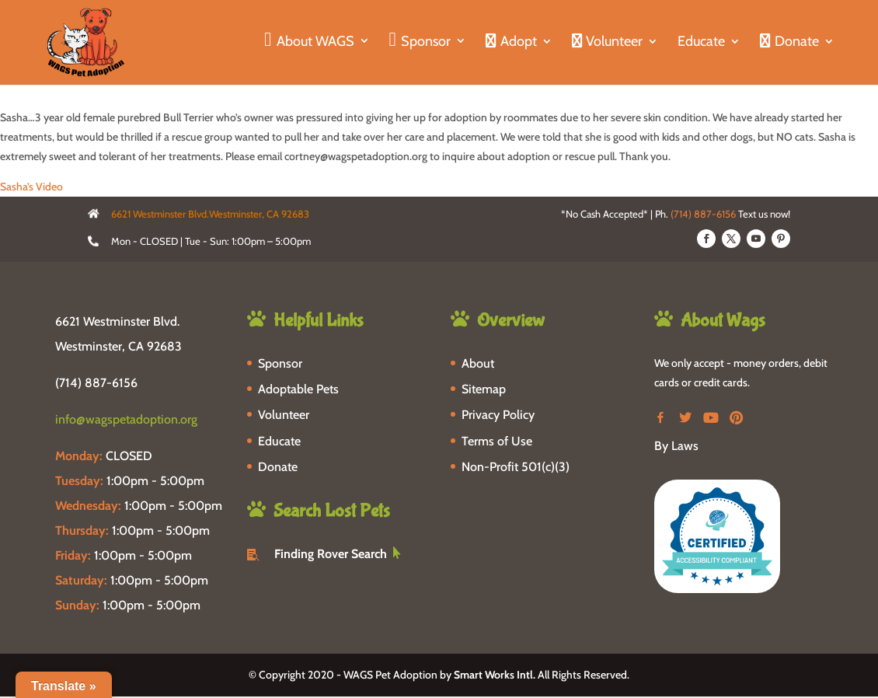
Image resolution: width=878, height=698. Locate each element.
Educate (701, 43)
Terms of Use (497, 441)
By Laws (676, 445)
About (478, 363)
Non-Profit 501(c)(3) (516, 466)
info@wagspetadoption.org (126, 419)
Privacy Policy (498, 414)
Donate (278, 466)
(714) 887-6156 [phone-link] (96, 382)
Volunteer (283, 414)
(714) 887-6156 (703, 214)
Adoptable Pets (298, 389)
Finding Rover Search (330, 553)
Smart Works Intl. (494, 675)
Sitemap (484, 389)
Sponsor (280, 363)
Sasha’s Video (31, 187)
